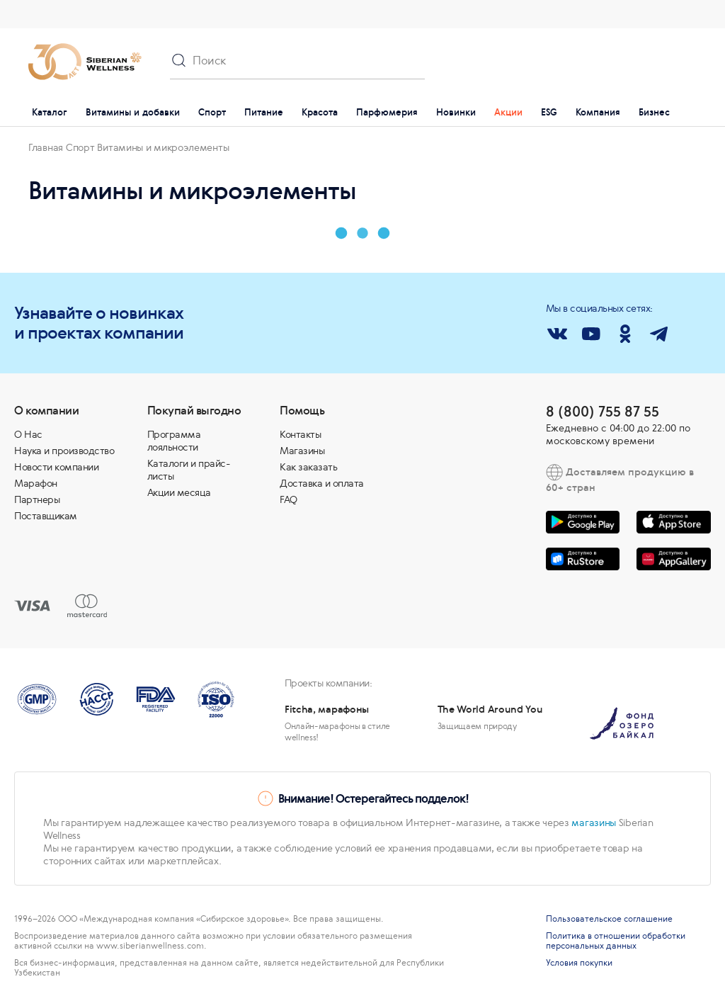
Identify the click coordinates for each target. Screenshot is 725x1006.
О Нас (28, 434)
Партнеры (36, 499)
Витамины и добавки (133, 112)
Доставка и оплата (322, 483)
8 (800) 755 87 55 (602, 411)
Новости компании (56, 466)
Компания (598, 112)
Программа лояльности (174, 440)
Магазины (302, 450)
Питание (263, 112)
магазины (593, 822)
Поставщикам (45, 515)
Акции (508, 112)
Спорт (212, 112)
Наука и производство (64, 450)
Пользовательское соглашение (609, 919)
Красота (320, 112)
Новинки (456, 112)
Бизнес (654, 112)
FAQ (288, 499)
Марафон (35, 483)
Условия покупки (579, 963)
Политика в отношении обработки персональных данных (615, 941)
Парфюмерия (387, 112)
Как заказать (308, 466)
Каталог (49, 112)
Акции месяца (179, 492)
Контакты (300, 434)
